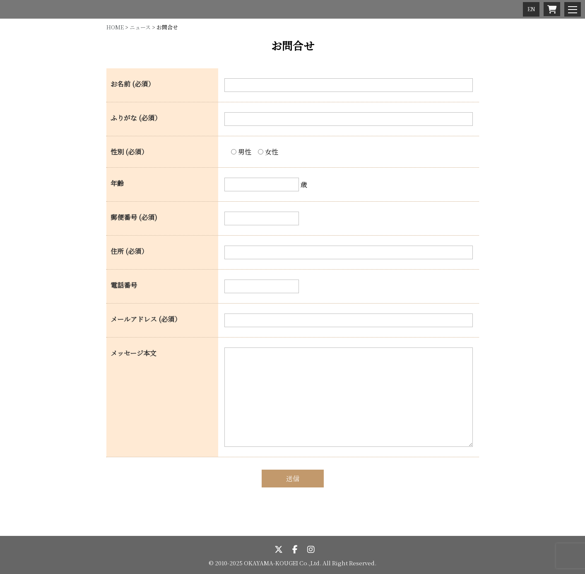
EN (531, 9)
